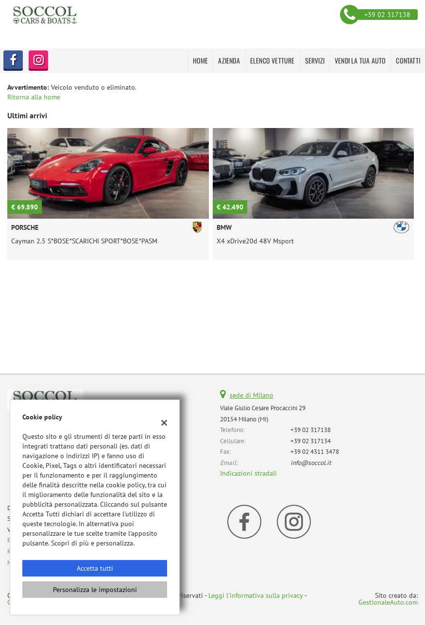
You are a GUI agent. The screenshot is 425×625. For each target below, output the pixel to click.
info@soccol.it (310, 462)
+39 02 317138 (310, 429)
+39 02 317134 (310, 440)
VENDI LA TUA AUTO (360, 60)
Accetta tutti (95, 568)
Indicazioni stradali (248, 473)
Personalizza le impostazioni (95, 589)
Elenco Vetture (272, 60)
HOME (200, 60)
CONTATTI (408, 60)
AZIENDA (228, 60)
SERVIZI (314, 60)
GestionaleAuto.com (388, 602)
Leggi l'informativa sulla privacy (255, 595)
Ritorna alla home (33, 97)
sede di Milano (251, 395)
